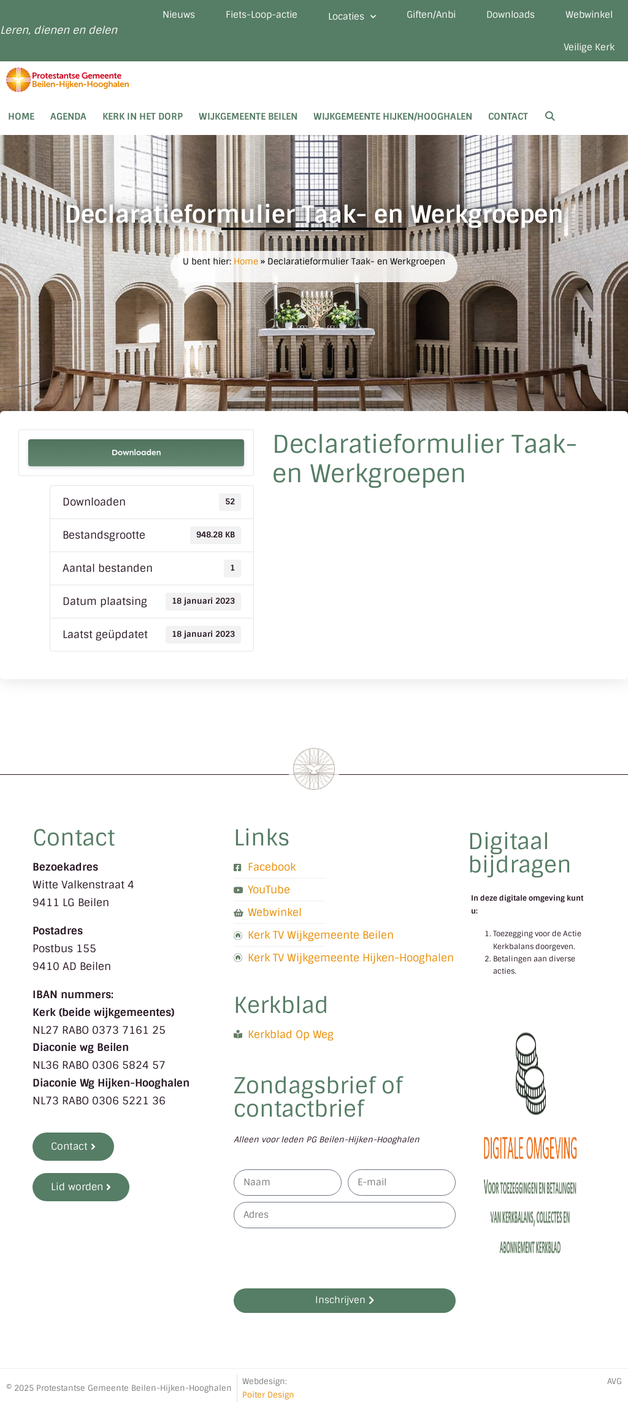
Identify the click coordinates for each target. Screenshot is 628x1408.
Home (21, 116)
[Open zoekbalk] (550, 116)
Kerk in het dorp (142, 116)
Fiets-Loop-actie (261, 15)
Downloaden (136, 452)
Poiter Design (268, 1395)
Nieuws (179, 15)
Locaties (352, 16)
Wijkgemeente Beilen (248, 116)
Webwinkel (589, 15)
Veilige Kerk (589, 47)
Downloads (510, 15)
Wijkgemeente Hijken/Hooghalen (392, 116)
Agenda (68, 116)
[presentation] (327, 1258)
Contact (508, 116)
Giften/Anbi (431, 15)
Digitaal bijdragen (520, 853)
